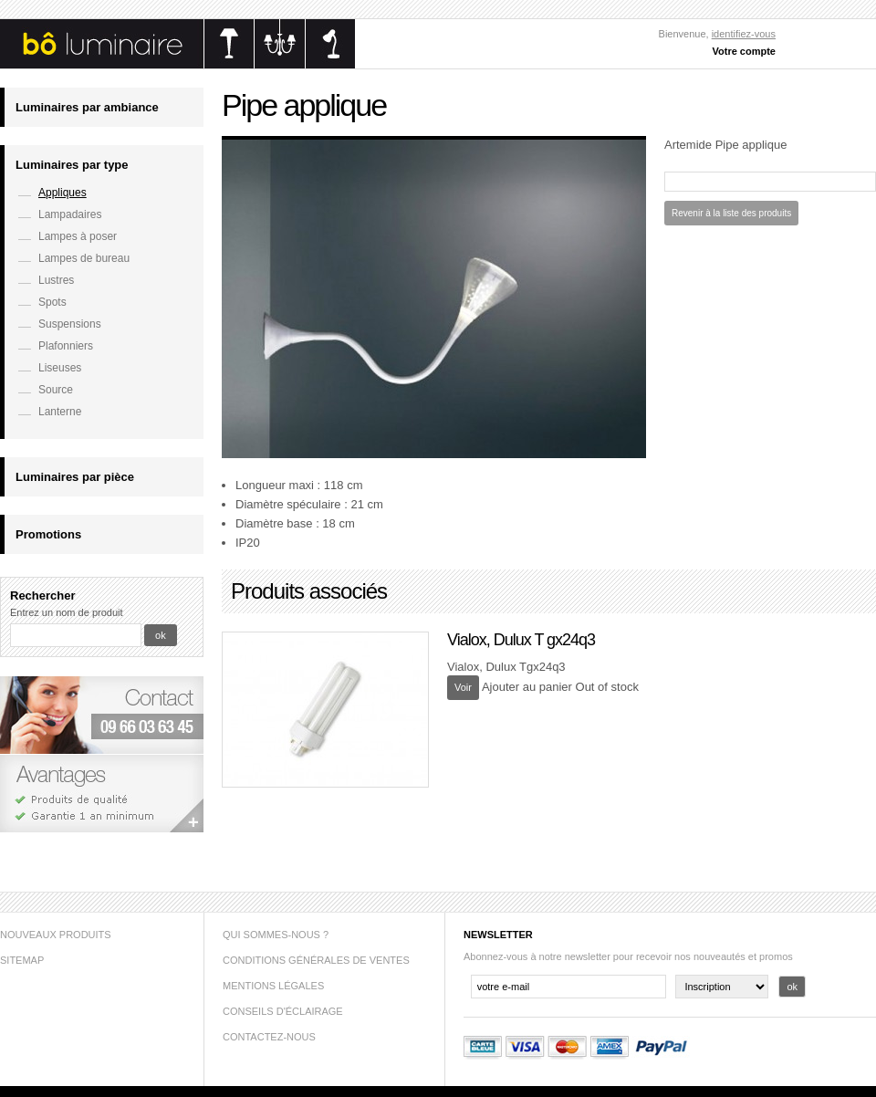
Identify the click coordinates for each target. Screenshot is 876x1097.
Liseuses (59, 367)
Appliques (62, 192)
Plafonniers (65, 346)
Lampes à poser (77, 236)
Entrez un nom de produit (66, 612)
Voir (463, 687)
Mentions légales (273, 985)
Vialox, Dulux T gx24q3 (521, 640)
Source (55, 389)
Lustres (56, 280)
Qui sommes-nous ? (275, 934)
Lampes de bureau (84, 258)
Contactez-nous (269, 1036)
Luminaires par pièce (75, 477)
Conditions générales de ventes (316, 960)
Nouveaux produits (55, 934)
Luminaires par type (72, 165)
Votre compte (744, 51)
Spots (52, 302)
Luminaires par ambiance (87, 107)
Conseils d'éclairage (283, 1011)
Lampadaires (69, 214)
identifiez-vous (744, 33)
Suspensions (69, 324)
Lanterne (59, 411)
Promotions (48, 534)
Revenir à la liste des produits (731, 213)
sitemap (22, 960)
